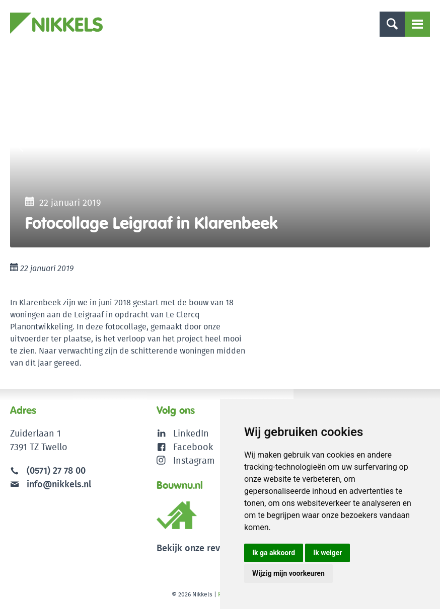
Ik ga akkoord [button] (273, 553)
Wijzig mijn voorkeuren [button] (288, 573)
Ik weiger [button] (327, 553)
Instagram (185, 460)
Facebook (193, 447)
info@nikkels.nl (50, 484)
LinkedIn (191, 433)
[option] (220, 146)
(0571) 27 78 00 (56, 470)
